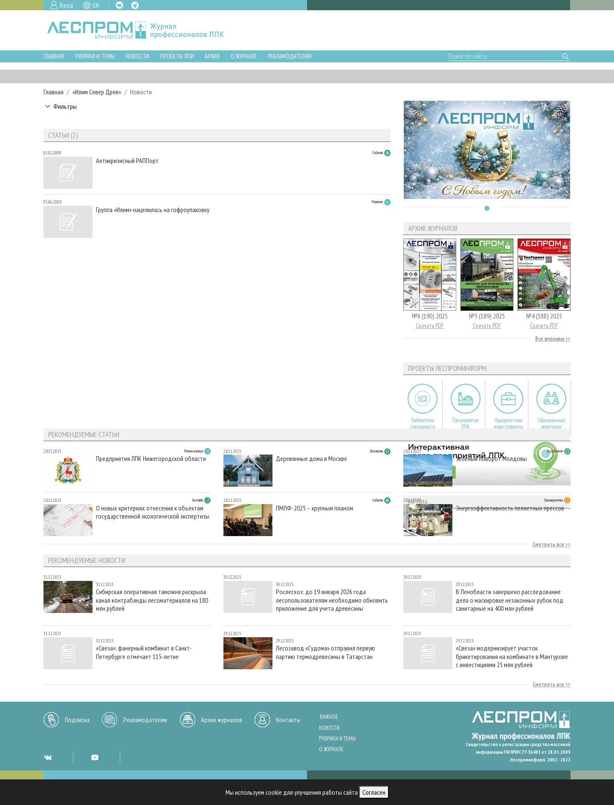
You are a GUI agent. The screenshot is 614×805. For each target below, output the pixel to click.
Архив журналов (221, 719)
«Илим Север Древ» (96, 92)
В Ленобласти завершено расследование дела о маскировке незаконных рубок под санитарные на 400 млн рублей (509, 600)
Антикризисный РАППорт (127, 161)
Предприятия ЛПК (465, 423)
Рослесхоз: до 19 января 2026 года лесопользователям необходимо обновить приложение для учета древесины (332, 600)
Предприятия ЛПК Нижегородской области (151, 459)
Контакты (288, 719)
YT (94, 757)
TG (135, 5)
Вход (66, 5)
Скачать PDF (430, 325)
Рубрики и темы (95, 56)
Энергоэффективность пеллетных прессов (510, 508)
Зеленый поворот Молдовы (491, 459)
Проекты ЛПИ (177, 56)
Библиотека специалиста (423, 423)
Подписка (77, 719)
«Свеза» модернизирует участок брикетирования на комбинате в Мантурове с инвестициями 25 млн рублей (512, 656)
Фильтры (65, 106)
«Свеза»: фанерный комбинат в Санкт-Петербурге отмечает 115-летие (144, 652)
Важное (329, 716)
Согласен (373, 792)
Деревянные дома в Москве (311, 459)
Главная (53, 56)
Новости (137, 56)
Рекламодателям (290, 56)
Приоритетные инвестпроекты (508, 423)
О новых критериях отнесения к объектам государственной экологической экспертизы (152, 512)
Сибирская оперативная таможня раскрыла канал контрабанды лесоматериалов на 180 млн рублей (152, 600)
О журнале (244, 56)
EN (96, 5)
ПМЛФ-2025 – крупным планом (314, 508)
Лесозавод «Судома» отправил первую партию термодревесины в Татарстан (325, 652)
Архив (212, 56)
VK (119, 5)
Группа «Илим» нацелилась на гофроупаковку (152, 210)
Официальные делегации (551, 423)
